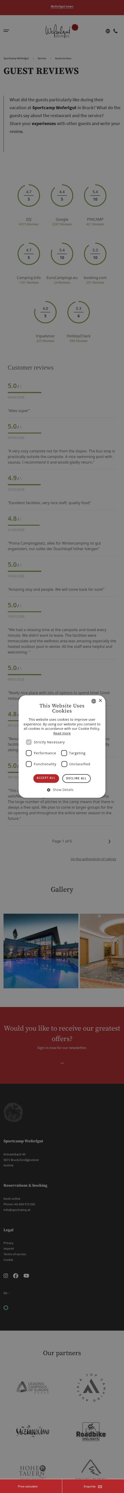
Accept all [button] (46, 778)
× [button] (100, 701)
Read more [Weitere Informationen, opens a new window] (62, 733)
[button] (62, 789)
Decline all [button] (76, 778)
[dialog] (62, 746)
